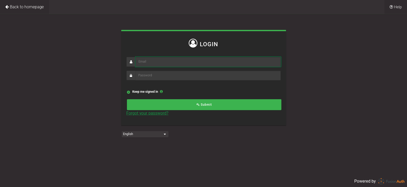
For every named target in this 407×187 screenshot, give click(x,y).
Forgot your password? (147, 113)
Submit (204, 104)
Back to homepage (24, 6)
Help (396, 7)
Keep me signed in (145, 92)
